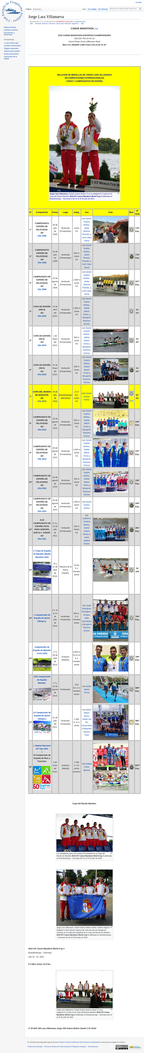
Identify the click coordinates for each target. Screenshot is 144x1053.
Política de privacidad (35, 1046)
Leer (84, 9)
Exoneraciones (93, 1046)
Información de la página (10, 58)
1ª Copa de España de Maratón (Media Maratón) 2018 (42, 554)
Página (28, 9)
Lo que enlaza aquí (11, 43)
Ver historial (103, 9)
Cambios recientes (11, 30)
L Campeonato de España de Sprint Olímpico (42, 618)
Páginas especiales (11, 48)
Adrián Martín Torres (86, 311)
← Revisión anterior (40, 23)
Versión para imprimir (12, 51)
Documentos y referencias (9, 34)
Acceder (139, 2)
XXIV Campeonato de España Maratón (41, 679)
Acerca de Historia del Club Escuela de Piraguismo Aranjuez (65, 1046)
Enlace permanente (11, 54)
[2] (131, 401)
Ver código (92, 9)
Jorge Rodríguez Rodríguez (86, 608)
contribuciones (79, 21)
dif (31, 23)
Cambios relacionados (12, 46)
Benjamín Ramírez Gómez (87, 320)
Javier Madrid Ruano (87, 540)
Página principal (10, 27)
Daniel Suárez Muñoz (87, 221)
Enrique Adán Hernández (87, 618)
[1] (95, 28)
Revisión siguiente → (72, 23)
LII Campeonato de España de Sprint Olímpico (42, 715)
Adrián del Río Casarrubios (86, 722)
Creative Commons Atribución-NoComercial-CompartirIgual (79, 1042)
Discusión (37, 9)
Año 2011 (42, 539)
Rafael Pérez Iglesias (87, 767)
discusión (69, 21)
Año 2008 (42, 236)
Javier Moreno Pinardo (86, 231)
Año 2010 (42, 316)
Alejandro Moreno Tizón (87, 731)
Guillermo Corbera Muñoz (87, 521)
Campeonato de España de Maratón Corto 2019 (42, 650)
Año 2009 (42, 289)
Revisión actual (54, 23)
